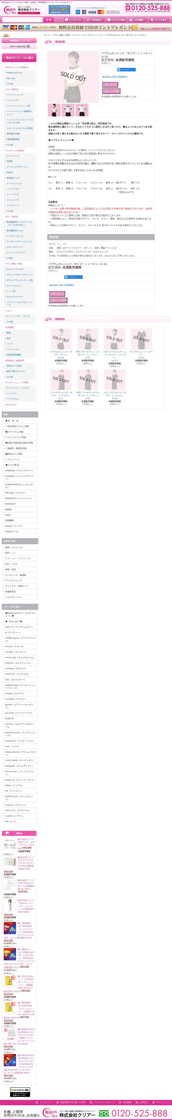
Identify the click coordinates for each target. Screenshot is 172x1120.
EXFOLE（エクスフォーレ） (18, 663)
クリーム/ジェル (14, 183)
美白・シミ (10, 553)
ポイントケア (13, 200)
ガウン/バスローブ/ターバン (20, 274)
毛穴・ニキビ (11, 564)
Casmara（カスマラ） (15, 693)
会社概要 (127, 1102)
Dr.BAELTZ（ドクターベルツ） (20, 741)
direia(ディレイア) (13, 526)
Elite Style (11, 78)
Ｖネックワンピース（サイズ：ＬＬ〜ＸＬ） (114, 395)
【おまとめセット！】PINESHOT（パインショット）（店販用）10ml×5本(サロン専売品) (19, 984)
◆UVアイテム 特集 (14, 432)
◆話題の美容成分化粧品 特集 (19, 443)
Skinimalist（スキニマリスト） (19, 470)
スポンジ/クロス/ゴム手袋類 (20, 128)
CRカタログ (11, 404)
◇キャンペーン (12, 459)
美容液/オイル (13, 178)
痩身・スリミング (13, 547)
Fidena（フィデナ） (14, 785)
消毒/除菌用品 (13, 139)
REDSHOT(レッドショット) (18, 498)
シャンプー (12, 393)
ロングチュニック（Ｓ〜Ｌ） (141, 354)
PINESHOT (10, 504)
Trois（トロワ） (12, 746)
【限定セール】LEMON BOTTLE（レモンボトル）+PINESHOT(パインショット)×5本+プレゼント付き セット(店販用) (19, 958)
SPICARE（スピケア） (15, 493)
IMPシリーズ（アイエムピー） (19, 627)
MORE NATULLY (15, 73)
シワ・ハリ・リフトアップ (17, 558)
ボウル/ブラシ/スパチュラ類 (20, 280)
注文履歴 (137, 20)
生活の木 (9, 718)
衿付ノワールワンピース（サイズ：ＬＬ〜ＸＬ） (87, 395)
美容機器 (10, 327)
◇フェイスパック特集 (15, 437)
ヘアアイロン (13, 399)
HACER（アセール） (15, 646)
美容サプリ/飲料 (14, 366)
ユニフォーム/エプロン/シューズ (87, 35)
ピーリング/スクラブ (16, 252)
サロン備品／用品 (14, 263)
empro (8, 515)
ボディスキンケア (15, 247)
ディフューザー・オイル (18, 316)
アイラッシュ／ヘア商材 (17, 382)
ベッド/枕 (11, 291)
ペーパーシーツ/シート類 (18, 106)
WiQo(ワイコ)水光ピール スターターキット (26, 844)
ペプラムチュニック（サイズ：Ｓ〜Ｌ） (61, 354)
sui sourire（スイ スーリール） (19, 713)
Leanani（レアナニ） (15, 816)
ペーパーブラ (13, 100)
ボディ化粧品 (12, 216)
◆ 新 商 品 (11, 421)
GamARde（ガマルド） (16, 699)
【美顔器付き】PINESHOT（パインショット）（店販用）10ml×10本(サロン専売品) (19, 1010)
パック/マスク (13, 189)
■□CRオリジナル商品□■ (17, 67)
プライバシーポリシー (104, 1102)
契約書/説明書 (13, 133)
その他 (10, 83)
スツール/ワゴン (14, 286)
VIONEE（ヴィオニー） (16, 652)
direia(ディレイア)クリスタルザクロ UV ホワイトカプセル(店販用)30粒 (26, 863)
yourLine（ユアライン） (16, 805)
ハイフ (10, 343)
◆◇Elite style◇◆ (13, 621)
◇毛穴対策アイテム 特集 (17, 426)
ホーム (47, 35)
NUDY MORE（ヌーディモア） (20, 760)
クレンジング (13, 156)
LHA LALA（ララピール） (17, 810)
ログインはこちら (19, 46)
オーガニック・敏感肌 (15, 575)
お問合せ (144, 1102)
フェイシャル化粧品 (15, 150)
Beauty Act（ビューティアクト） (20, 780)
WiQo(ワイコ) (11, 531)
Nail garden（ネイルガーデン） (19, 766)
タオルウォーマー (15, 296)
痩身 (9, 333)
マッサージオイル (15, 236)
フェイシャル (13, 349)
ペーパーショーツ (15, 95)
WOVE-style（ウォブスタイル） (20, 657)
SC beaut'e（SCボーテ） (16, 668)
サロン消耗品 (12, 89)
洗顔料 (10, 161)
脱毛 (9, 338)
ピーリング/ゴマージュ (17, 167)
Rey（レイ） (11, 821)
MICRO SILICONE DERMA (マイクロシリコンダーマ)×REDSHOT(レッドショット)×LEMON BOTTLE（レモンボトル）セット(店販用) (19, 1064)
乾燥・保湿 (10, 569)
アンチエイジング (13, 580)
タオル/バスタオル (15, 269)
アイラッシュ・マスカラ (18, 388)
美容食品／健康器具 (15, 360)
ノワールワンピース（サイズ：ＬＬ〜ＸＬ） (61, 395)
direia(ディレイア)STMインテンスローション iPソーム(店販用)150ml (26, 906)
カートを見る (159, 20)
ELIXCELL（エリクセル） (17, 674)
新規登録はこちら (19, 40)
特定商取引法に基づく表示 (72, 1102)
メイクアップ (13, 205)
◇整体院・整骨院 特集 (16, 448)
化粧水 (10, 172)
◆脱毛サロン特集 (13, 454)
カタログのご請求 (116, 20)
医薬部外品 (10, 591)
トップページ (73, 20)
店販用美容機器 (14, 355)
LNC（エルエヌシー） (15, 679)
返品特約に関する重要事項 (114, 77)
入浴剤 (10, 258)
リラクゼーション (13, 597)
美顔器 (8, 509)
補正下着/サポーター (16, 371)
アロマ (9, 311)
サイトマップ (162, 1102)
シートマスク (13, 194)
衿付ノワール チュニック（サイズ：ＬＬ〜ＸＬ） (88, 354)
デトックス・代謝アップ (16, 586)
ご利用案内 (94, 20)
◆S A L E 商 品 (12, 465)
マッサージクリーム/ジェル (19, 241)
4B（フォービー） (13, 791)
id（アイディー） (13, 632)
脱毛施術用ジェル (15, 230)
